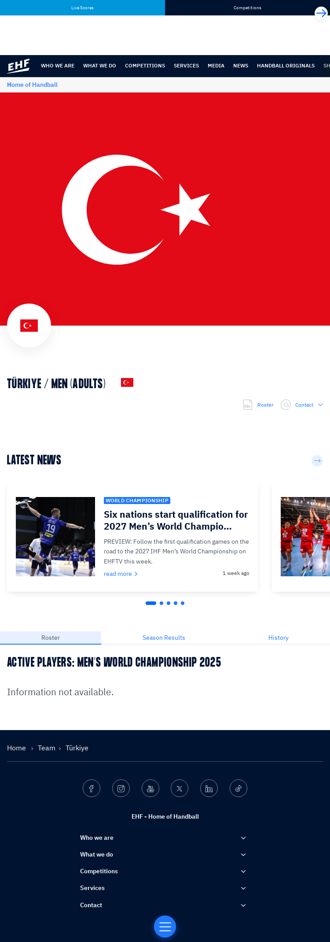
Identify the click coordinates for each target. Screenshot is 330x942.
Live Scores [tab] (82, 8)
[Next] (321, 13)
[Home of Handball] (165, 927)
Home (17, 747)
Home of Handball (32, 85)
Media (216, 65)
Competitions (145, 65)
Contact (301, 405)
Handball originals (286, 65)
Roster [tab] (50, 638)
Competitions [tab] (247, 8)
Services (186, 65)
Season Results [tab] (164, 638)
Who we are (57, 65)
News (240, 65)
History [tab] (278, 638)
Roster (257, 405)
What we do (99, 65)
